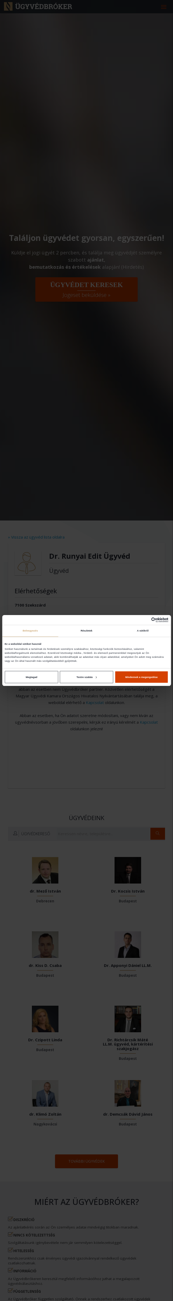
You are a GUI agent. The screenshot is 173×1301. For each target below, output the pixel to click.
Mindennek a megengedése (141, 677)
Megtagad (31, 677)
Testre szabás (87, 677)
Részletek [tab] (86, 630)
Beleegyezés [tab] (30, 630)
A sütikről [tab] (143, 630)
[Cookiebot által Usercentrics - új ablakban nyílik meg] (145, 619)
